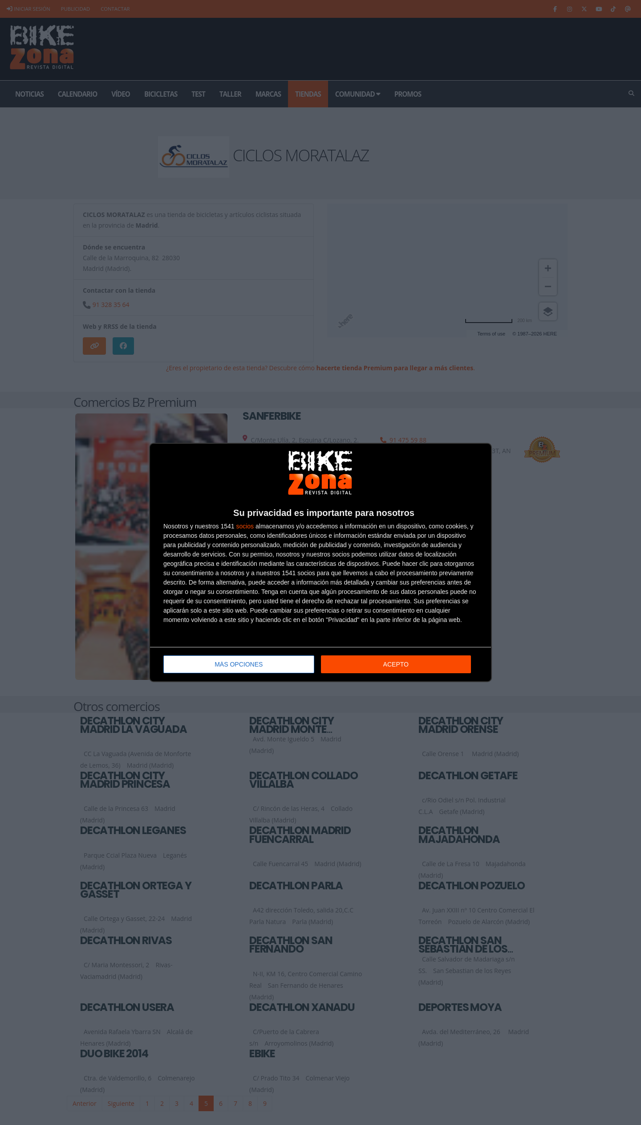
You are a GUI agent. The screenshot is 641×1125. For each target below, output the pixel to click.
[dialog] (320, 562)
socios (245, 526)
